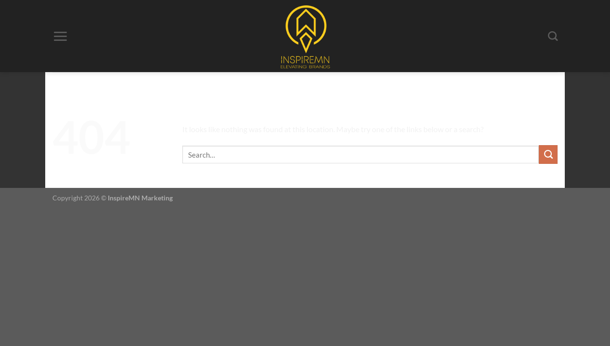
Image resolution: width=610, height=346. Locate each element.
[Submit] (548, 154)
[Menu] (60, 36)
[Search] (553, 36)
